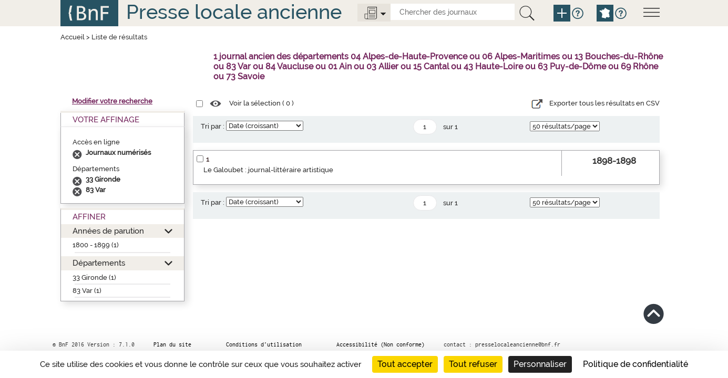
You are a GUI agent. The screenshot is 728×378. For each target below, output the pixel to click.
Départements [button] (99, 262)
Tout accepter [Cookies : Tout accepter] (405, 364)
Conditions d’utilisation (264, 344)
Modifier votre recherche (112, 101)
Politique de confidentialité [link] (635, 364)
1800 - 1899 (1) (96, 245)
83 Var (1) (87, 291)
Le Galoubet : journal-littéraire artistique (268, 170)
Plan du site (172, 344)
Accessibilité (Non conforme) (380, 344)
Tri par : (212, 126)
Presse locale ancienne (234, 12)
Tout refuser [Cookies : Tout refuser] (473, 364)
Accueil (72, 37)
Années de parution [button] (108, 230)
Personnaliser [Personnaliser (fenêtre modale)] (540, 364)
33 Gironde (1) (94, 277)
